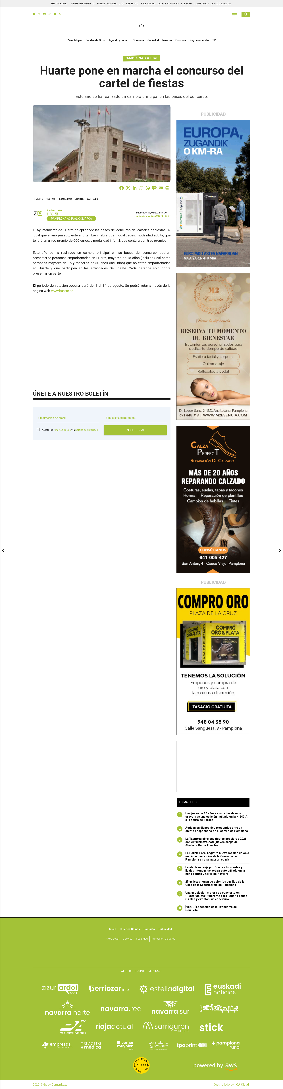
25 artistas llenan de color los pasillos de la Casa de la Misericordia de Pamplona (210, 883)
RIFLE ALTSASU (148, 3)
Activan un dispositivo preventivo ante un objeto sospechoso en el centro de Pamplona (212, 829)
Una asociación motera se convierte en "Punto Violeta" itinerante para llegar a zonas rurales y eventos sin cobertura (212, 896)
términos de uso (62, 430)
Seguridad (142, 938)
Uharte (79, 199)
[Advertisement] (213, 766)
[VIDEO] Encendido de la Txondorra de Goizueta (207, 908)
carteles (92, 199)
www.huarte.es (62, 291)
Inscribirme (135, 430)
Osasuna (180, 40)
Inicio (112, 929)
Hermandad (65, 199)
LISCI (121, 3)
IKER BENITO (132, 3)
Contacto (149, 929)
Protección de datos (163, 938)
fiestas (50, 199)
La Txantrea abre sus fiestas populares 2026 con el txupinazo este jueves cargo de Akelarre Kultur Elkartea (211, 842)
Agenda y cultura (119, 40)
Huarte (38, 199)
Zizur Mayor (74, 40)
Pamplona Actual (141, 58)
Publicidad (165, 929)
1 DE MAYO (186, 3)
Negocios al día (199, 40)
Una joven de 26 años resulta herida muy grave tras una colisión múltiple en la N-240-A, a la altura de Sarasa (212, 817)
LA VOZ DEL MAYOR (221, 3)
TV (214, 40)
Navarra (167, 40)
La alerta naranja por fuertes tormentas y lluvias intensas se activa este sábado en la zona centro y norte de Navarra (211, 871)
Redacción (54, 210)
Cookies (127, 938)
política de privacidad (86, 430)
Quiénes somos (130, 929)
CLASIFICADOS (201, 3)
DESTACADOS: (59, 3)
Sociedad (153, 40)
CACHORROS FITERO (168, 3)
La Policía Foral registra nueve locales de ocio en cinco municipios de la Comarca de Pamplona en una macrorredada (213, 856)
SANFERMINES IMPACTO (82, 3)
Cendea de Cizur (95, 40)
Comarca (138, 40)
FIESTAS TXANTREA (106, 3)
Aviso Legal (112, 938)
